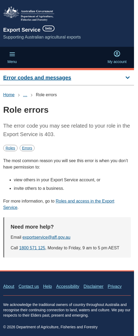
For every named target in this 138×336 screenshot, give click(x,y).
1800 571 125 (32, 248)
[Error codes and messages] (67, 77)
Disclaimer (93, 286)
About (8, 286)
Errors (27, 148)
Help (47, 286)
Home (9, 95)
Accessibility (67, 286)
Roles (10, 148)
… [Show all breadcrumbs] (25, 95)
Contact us (29, 286)
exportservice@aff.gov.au (46, 237)
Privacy (115, 286)
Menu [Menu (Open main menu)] (12, 57)
